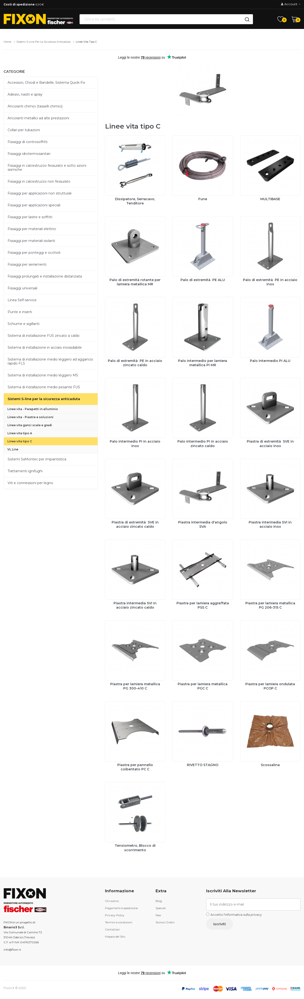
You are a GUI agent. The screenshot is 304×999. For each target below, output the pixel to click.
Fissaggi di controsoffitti (28, 142)
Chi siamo (112, 901)
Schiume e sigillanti (23, 324)
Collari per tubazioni (24, 130)
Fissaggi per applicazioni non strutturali (39, 193)
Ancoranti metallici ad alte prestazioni (38, 118)
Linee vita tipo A (19, 433)
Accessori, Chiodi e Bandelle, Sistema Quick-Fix (46, 82)
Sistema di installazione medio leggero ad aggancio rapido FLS (50, 361)
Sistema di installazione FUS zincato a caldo (44, 335)
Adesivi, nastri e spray (25, 94)
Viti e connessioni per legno (30, 483)
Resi (158, 915)
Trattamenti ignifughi (25, 471)
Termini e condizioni (118, 922)
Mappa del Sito (115, 936)
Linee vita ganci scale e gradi (29, 425)
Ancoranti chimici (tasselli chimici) (35, 106)
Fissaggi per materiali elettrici (32, 229)
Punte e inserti (20, 312)
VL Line (12, 449)
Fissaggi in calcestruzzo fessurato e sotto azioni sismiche (47, 167)
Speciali (161, 908)
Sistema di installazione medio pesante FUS (44, 387)
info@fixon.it (12, 949)
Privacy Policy (114, 915)
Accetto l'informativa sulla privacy (236, 914)
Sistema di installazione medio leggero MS (43, 375)
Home (7, 41)
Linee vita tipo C (86, 41)
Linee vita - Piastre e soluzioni (30, 417)
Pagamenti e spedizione (121, 908)
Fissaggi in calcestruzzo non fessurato (39, 181)
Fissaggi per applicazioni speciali (34, 205)
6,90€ (24, 4)
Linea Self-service (22, 300)
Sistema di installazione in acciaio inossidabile (45, 347)
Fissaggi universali (22, 288)
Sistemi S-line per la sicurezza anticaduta (43, 41)
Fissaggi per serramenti (27, 264)
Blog (159, 901)
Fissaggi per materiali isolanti (31, 241)
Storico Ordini (165, 922)
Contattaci (112, 929)
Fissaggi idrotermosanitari (29, 154)
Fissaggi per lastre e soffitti (30, 217)
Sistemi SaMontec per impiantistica (37, 459)
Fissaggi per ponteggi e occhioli (34, 252)
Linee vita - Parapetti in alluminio (32, 409)
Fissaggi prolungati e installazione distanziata (45, 276)
